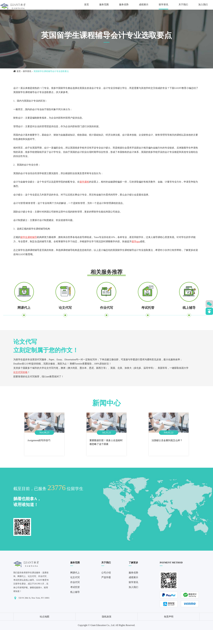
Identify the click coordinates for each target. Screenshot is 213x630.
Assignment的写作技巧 (38, 440)
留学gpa (136, 241)
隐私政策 (106, 616)
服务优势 (124, 4)
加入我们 (203, 4)
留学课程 (84, 182)
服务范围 (104, 4)
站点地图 (44, 616)
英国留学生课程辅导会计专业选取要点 (51, 71)
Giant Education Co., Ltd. (102, 625)
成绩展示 (143, 4)
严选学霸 (106, 577)
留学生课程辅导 (28, 237)
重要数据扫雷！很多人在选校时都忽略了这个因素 (106, 442)
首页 (86, 4)
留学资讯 (163, 4)
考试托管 (147, 308)
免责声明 (168, 616)
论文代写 (65, 308)
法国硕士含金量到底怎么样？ (167, 440)
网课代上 (23, 308)
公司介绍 (106, 572)
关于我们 (183, 4)
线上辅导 (189, 308)
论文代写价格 (20, 372)
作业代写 (106, 308)
